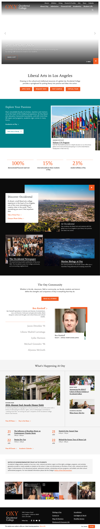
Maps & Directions (57, 519)
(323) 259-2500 (26, 516)
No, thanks (84, 526)
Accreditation (78, 512)
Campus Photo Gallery (15, 218)
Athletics (53, 3)
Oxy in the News (24, 421)
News (84, 3)
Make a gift (12, 57)
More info (42, 526)
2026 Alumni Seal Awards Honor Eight (24, 405)
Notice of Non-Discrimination (63, 470)
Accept (92, 526)
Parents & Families (70, 3)
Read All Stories (50, 299)
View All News (10, 421)
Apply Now (26, 89)
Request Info (41, 89)
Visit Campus (57, 89)
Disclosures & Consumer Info (61, 522)
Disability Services (79, 519)
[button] (5, 33)
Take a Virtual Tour (14, 215)
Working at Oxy (56, 512)
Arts (79, 3)
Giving (60, 3)
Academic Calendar (25, 448)
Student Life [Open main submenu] (88, 6)
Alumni (47, 3)
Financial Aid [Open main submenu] (66, 6)
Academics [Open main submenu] (77, 6)
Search (92, 9)
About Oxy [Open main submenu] (44, 6)
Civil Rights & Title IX (80, 515)
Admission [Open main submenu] (55, 6)
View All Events (10, 448)
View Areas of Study (13, 131)
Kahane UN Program (61, 143)
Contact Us (55, 515)
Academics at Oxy (11, 124)
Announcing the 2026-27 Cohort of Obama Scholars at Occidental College (79, 392)
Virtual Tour (73, 89)
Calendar (91, 3)
